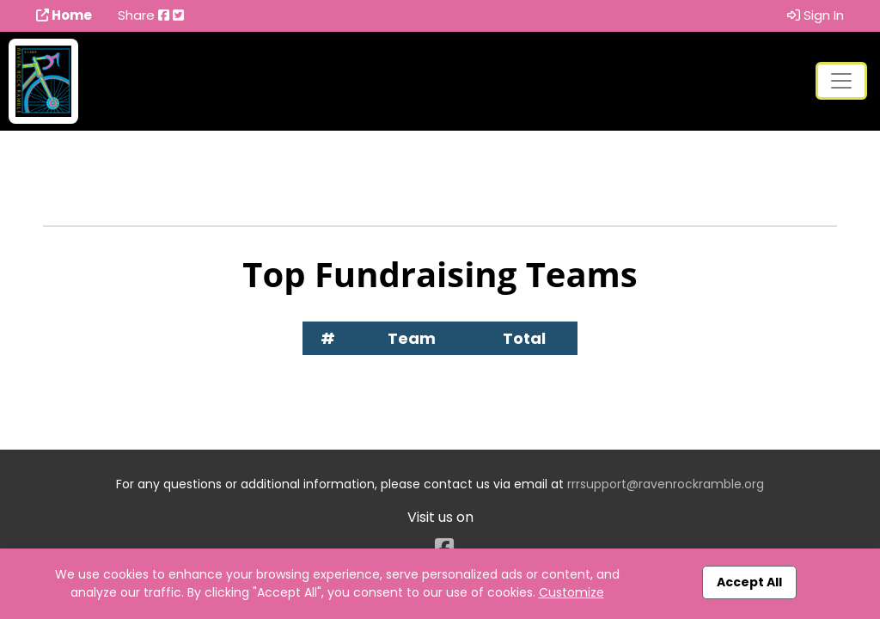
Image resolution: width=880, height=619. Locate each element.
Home (64, 15)
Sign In (815, 15)
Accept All (749, 582)
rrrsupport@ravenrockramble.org (665, 484)
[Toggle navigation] (841, 81)
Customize (571, 592)
